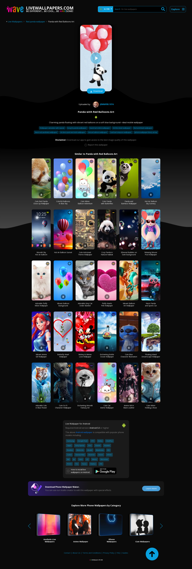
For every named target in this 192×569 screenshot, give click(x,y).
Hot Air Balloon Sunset (63, 252)
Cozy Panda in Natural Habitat (107, 253)
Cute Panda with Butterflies (107, 202)
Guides (125, 553)
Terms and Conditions (91, 553)
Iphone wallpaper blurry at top (146, 132)
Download (96, 91)
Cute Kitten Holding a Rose (151, 406)
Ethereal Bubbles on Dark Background (129, 253)
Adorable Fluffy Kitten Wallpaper (41, 304)
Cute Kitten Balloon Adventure (85, 202)
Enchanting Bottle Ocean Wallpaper (107, 355)
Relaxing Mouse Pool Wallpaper (150, 253)
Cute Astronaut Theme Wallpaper (85, 253)
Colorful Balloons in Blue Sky (63, 202)
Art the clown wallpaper (122, 128)
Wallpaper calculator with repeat (52, 128)
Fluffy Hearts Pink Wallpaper (107, 304)
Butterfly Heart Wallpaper (63, 355)
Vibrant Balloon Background (63, 304)
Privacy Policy (108, 553)
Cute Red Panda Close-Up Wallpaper (41, 202)
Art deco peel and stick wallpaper (72, 132)
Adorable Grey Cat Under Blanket (85, 304)
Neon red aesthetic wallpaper (46, 132)
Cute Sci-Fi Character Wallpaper (63, 406)
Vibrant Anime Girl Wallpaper (41, 355)
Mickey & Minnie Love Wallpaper (85, 355)
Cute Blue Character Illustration (129, 355)
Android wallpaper (84, 432)
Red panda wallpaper (35, 21)
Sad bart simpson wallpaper (121, 132)
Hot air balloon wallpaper (97, 132)
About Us (76, 553)
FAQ (118, 553)
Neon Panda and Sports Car (151, 304)
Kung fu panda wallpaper (77, 128)
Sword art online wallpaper (100, 128)
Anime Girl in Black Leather (128, 406)
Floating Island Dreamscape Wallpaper (151, 355)
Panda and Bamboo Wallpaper (129, 202)
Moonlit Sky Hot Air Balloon (41, 253)
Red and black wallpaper (143, 128)
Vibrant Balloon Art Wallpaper (129, 304)
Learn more (151, 488)
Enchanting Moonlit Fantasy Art (85, 406)
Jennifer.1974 (103, 104)
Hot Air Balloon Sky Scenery (151, 202)
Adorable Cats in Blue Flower (41, 406)
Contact (67, 553)
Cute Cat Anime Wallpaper (107, 406)
